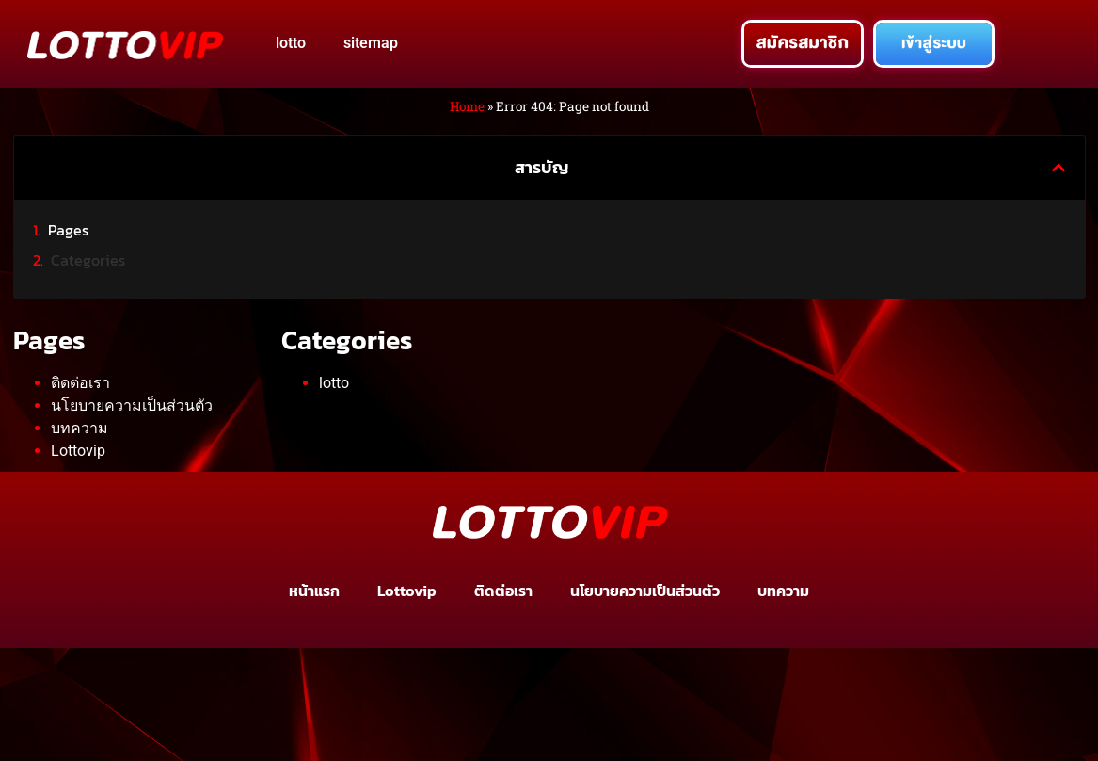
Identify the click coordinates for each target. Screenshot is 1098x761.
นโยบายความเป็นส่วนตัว (132, 405)
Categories (88, 260)
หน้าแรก (314, 590)
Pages (68, 230)
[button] (1058, 167)
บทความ (79, 428)
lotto (291, 43)
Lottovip (78, 451)
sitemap (370, 43)
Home (467, 106)
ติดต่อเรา (80, 383)
